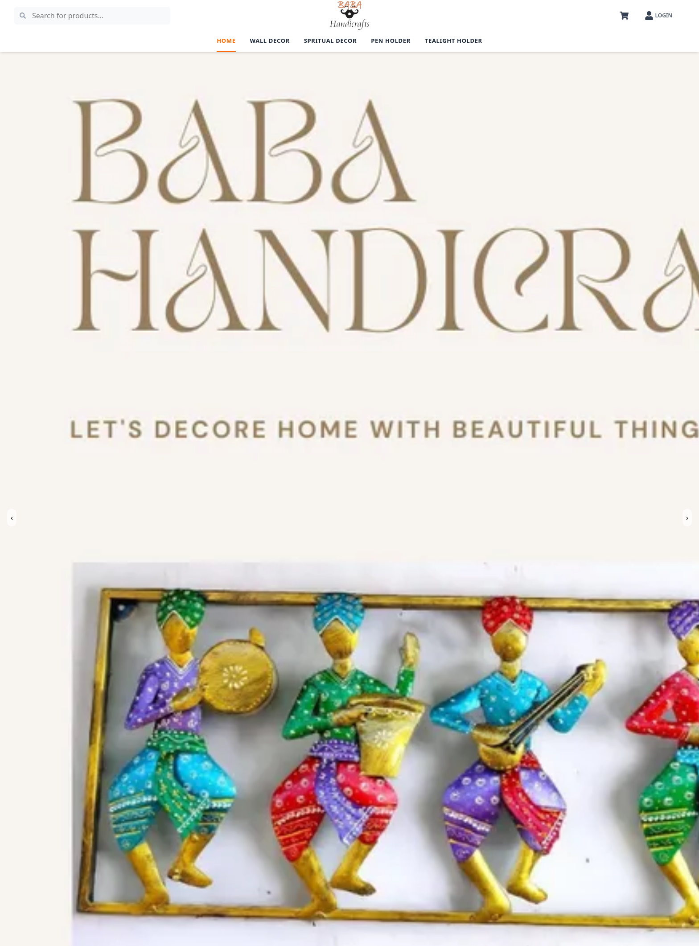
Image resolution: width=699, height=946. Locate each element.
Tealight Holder (453, 41)
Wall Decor (270, 41)
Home (226, 41)
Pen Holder (391, 41)
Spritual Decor (330, 41)
